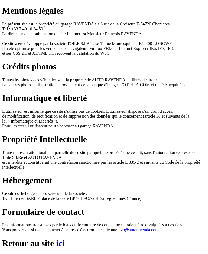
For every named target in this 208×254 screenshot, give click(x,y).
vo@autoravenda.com (139, 229)
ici (60, 243)
